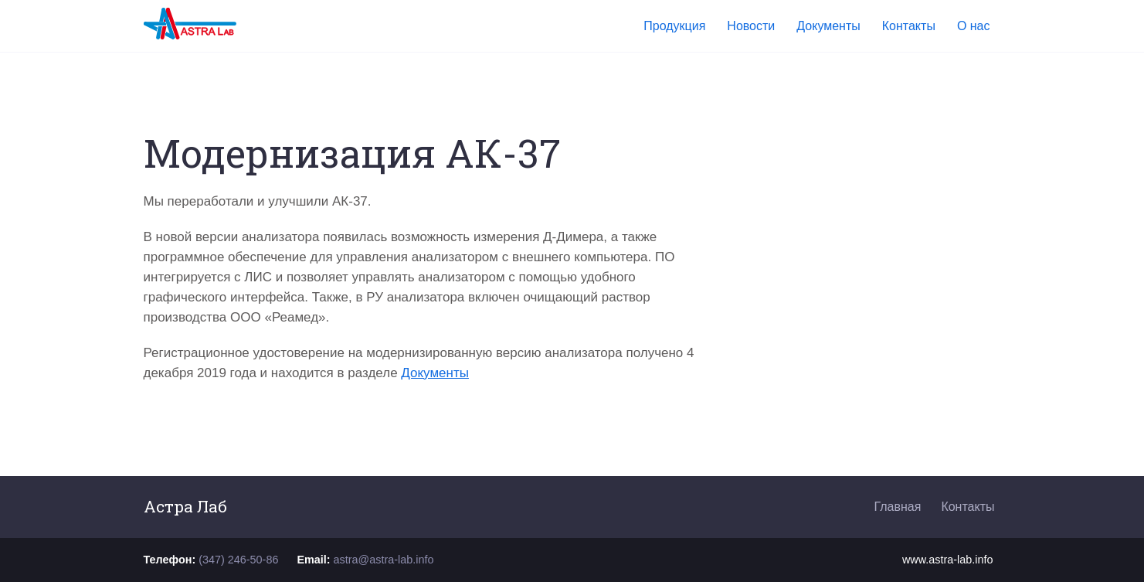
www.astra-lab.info (947, 559)
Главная (897, 506)
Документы (435, 373)
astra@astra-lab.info (384, 559)
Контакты (967, 506)
